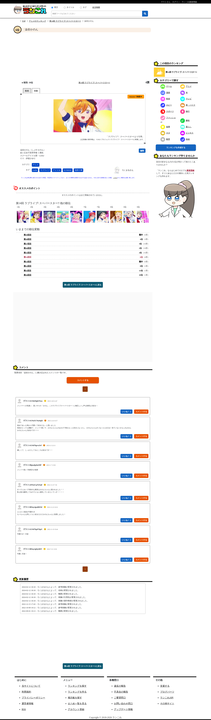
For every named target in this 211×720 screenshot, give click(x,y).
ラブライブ (45, 170)
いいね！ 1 (126, 476)
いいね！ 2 (126, 412)
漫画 (165, 92)
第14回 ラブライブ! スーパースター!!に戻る (82, 285)
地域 (185, 139)
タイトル (70, 7)
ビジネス (187, 133)
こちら (115, 177)
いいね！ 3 (126, 456)
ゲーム (166, 86)
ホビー (166, 105)
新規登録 (190, 170)
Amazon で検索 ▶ (135, 96)
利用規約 (26, 692)
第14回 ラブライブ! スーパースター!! (65, 21)
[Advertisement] (83, 56)
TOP (23, 21)
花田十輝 (78, 170)
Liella (35, 170)
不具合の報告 (121, 692)
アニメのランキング (37, 21)
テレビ (186, 99)
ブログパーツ (167, 692)
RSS (24, 709)
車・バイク (187, 105)
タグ (85, 7)
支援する (165, 686)
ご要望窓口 (120, 697)
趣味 (185, 120)
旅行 (185, 111)
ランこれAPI (166, 697)
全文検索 (96, 7)
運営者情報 (27, 703)
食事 (165, 127)
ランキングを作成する (175, 147)
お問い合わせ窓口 (123, 703)
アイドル (57, 170)
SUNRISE (68, 170)
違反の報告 (120, 686)
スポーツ (167, 111)
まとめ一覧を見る (77, 703)
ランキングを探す (77, 686)
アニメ (35, 165)
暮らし (186, 127)
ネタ (165, 133)
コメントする (83, 380)
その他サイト (167, 703)
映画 (165, 99)
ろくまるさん (127, 170)
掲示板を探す (75, 697)
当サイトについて (31, 686)
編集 (142, 151)
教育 (165, 139)
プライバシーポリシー (33, 697)
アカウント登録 (76, 709)
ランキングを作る (77, 692)
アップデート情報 (123, 709)
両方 (56, 7)
